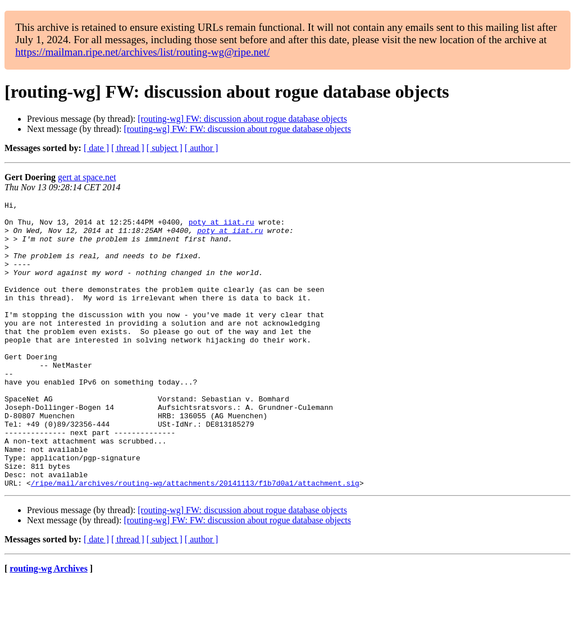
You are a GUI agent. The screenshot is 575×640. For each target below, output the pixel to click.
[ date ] (96, 148)
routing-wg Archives (49, 625)
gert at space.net (87, 177)
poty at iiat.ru (221, 227)
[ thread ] (127, 148)
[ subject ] (164, 148)
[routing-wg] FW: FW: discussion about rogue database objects (237, 129)
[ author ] (201, 148)
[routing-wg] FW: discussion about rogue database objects (242, 119)
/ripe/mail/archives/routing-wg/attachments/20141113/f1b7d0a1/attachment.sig (195, 540)
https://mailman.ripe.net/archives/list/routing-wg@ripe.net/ (142, 52)
